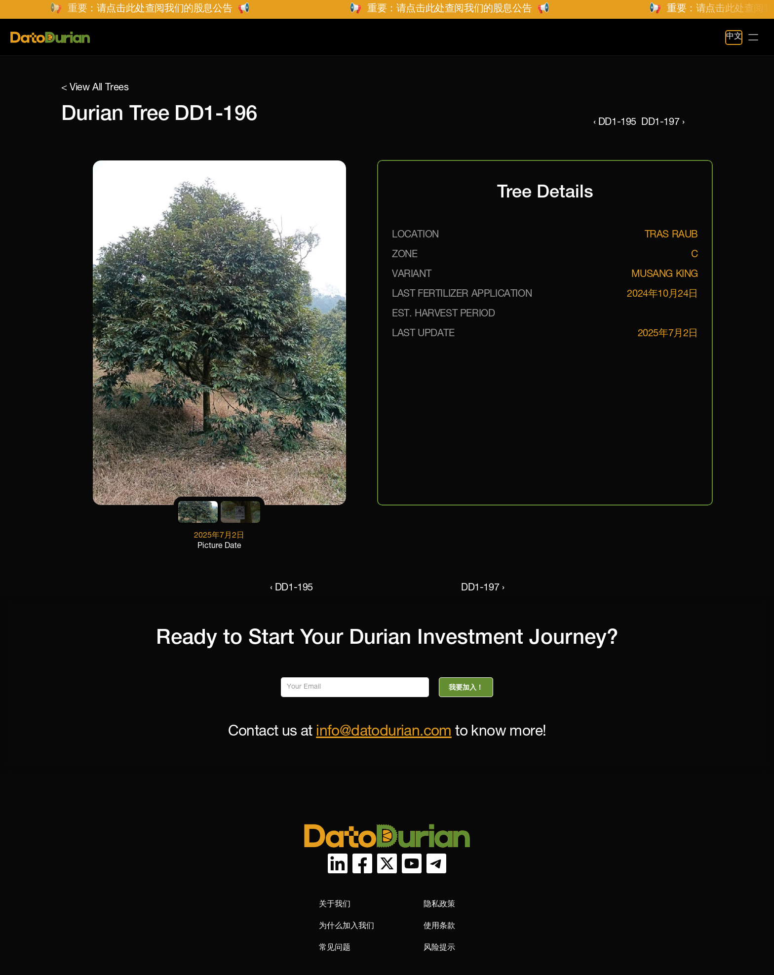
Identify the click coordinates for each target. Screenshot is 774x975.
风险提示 (603, 872)
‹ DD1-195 (586, 123)
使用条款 (603, 850)
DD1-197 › (691, 123)
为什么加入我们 (511, 850)
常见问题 (282, 37)
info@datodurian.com (384, 732)
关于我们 (499, 828)
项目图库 (230, 37)
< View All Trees (95, 88)
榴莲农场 (179, 37)
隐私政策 (603, 828)
